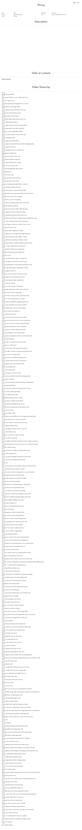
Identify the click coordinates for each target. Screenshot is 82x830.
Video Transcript (6, 79)
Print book (77, 2)
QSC (15, 13)
